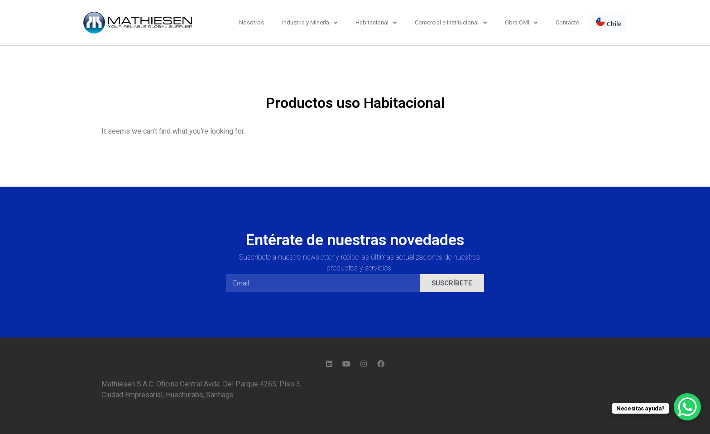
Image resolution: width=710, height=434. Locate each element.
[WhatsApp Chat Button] (687, 406)
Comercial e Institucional (451, 22)
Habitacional (376, 22)
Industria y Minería (309, 22)
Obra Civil (521, 22)
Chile (609, 22)
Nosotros (251, 22)
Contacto (568, 22)
